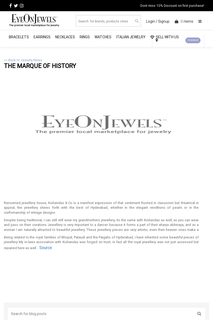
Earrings (42, 37)
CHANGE (193, 40)
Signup (164, 21)
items (184, 21)
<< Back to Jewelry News (23, 60)
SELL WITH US (164, 37)
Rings (85, 37)
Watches (103, 37)
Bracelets (19, 37)
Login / (151, 21)
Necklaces (65, 37)
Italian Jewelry (131, 37)
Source (45, 247)
